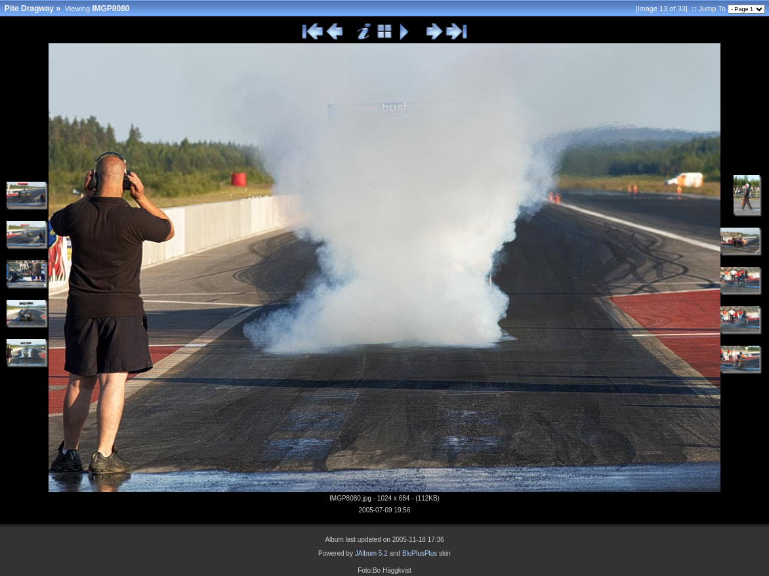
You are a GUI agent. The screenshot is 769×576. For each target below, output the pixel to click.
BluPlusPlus (419, 553)
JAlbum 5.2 (371, 553)
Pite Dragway (29, 8)
